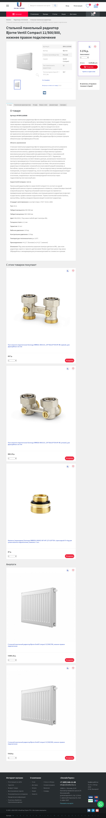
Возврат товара (13, 788)
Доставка (73, 14)
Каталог (18, 14)
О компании (35, 14)
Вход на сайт (95, 3)
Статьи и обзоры (49, 782)
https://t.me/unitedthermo (93, 810)
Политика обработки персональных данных (15, 801)
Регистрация (78, 6)
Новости (34, 794)
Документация (53, 105)
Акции (64, 14)
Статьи (54, 14)
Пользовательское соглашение (18, 794)
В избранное (95, 47)
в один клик (89, 71)
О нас (33, 782)
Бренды (45, 14)
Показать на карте (66, 803)
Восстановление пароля (15, 791)
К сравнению (90, 47)
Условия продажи (49, 785)
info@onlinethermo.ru (68, 785)
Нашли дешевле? (84, 54)
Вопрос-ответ (43, 105)
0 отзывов (45, 80)
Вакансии (47, 788)
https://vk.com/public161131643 (88, 810)
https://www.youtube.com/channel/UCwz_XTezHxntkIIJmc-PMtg (97, 810)
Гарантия (11, 785)
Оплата (34, 788)
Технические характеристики (22, 105)
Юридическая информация (16, 797)
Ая (13, 815)
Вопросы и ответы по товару (51, 85)
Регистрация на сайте (15, 782)
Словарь (46, 791)
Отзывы (35, 105)
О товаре (9, 105)
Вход (67, 6)
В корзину (90, 67)
